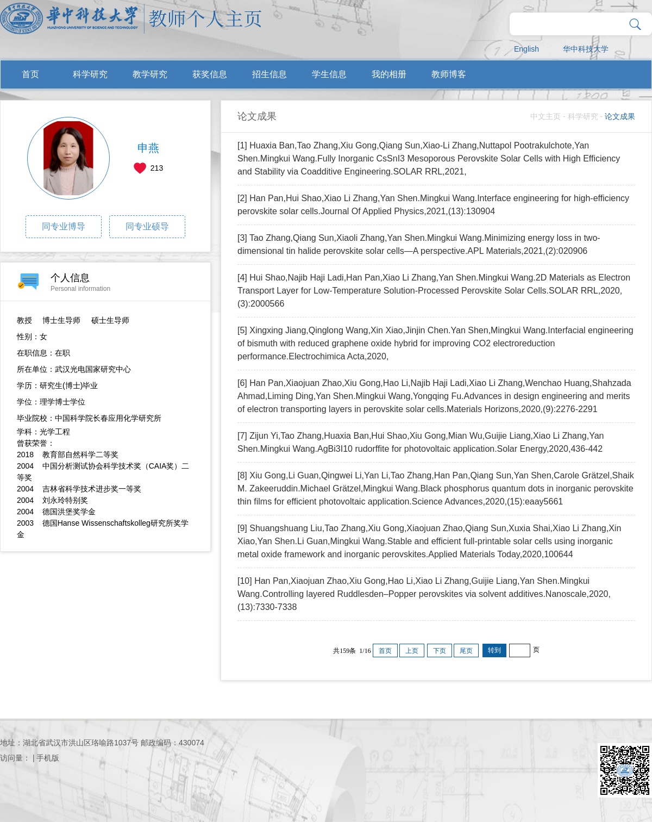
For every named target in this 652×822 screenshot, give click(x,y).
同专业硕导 (147, 226)
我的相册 (389, 74)
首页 (30, 74)
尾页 (466, 651)
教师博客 (448, 74)
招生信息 (269, 74)
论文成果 (620, 116)
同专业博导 (63, 226)
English (526, 49)
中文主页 (545, 116)
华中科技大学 (586, 49)
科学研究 (90, 74)
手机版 (47, 757)
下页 (439, 651)
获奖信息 (209, 74)
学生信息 (329, 74)
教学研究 (150, 74)
